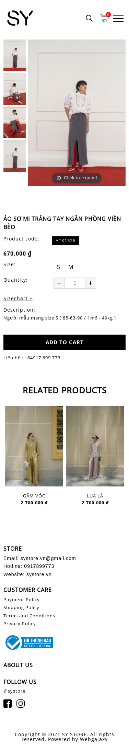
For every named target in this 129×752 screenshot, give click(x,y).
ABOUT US (18, 665)
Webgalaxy (94, 739)
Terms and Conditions (29, 616)
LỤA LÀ (95, 496)
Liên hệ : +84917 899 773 (31, 358)
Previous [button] (10, 465)
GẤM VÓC (34, 496)
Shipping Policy (21, 607)
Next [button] (119, 465)
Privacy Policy (19, 623)
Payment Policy (21, 599)
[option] (77, 113)
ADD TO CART (65, 342)
